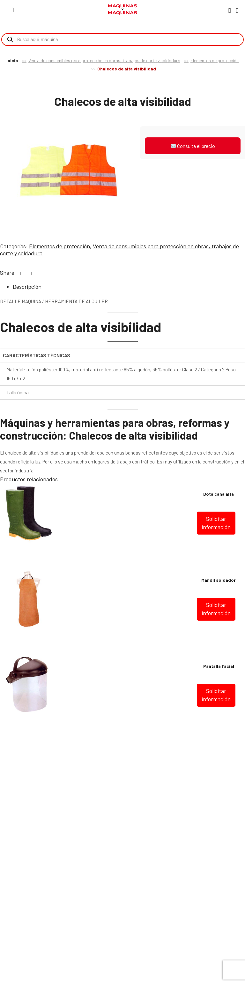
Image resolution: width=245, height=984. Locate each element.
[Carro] (237, 10)
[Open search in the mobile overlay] (122, 39)
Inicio (12, 60)
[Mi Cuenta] (229, 10)
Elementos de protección (214, 60)
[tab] (129, 287)
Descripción (27, 286)
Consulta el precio (193, 146)
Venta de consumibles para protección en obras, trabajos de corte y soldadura (104, 60)
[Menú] (13, 9)
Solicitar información (216, 522)
